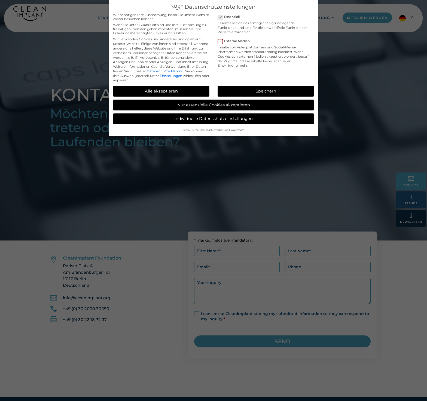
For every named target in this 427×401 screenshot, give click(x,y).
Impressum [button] (237, 129)
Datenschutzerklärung (165, 71)
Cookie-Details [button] (190, 129)
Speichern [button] (266, 90)
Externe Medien (236, 40)
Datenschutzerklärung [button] (214, 129)
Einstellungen (171, 75)
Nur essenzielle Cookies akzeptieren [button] (213, 104)
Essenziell (231, 16)
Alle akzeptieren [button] (161, 90)
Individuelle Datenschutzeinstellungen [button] (213, 118)
